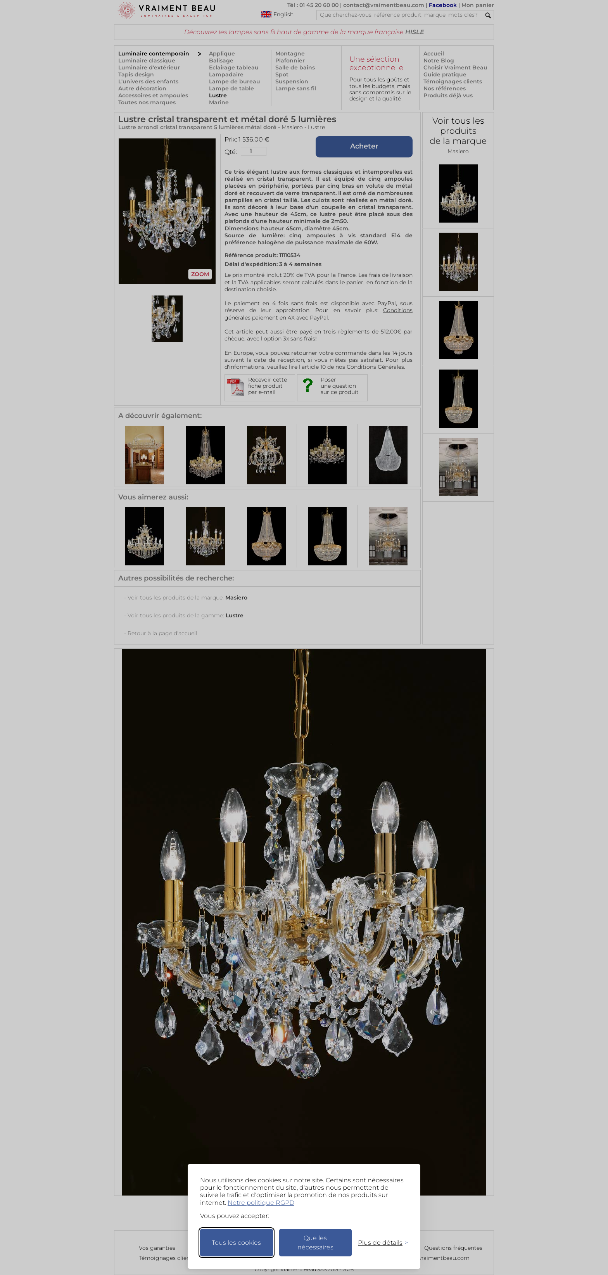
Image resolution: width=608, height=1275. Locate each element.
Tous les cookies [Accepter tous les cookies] (236, 1242)
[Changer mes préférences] (379, 1242)
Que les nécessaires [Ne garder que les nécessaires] (315, 1242)
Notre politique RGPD (261, 1202)
